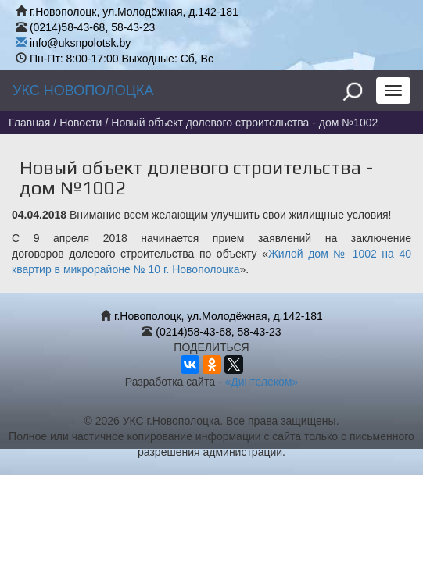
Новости (80, 122)
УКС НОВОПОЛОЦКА (83, 90)
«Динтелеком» (261, 381)
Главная (29, 122)
